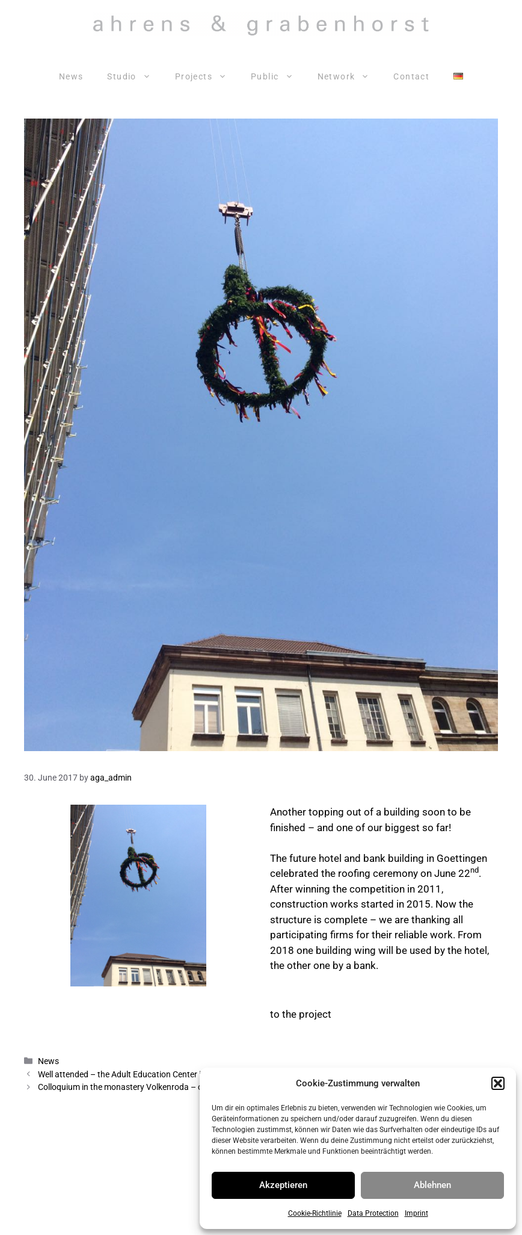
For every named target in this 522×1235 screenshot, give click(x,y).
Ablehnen (432, 1185)
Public (278, 76)
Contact (411, 76)
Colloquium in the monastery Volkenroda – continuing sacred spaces (165, 1087)
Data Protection (373, 1213)
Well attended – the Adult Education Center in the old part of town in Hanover (180, 1074)
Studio (134, 76)
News (71, 76)
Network (350, 76)
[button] (498, 1083)
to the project (300, 1014)
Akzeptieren (283, 1185)
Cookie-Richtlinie (315, 1213)
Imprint (416, 1213)
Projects (207, 76)
